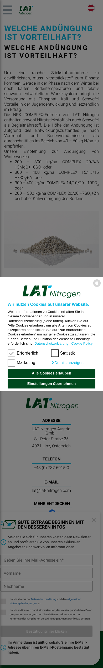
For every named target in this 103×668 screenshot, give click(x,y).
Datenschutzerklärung (51, 343)
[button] (67, 363)
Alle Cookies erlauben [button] (51, 373)
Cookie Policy (82, 343)
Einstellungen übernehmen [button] (51, 384)
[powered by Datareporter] (97, 286)
